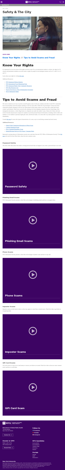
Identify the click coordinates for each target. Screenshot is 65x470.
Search (34, 449)
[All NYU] (63, 2)
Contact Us (7, 435)
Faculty (34, 454)
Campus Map (35, 446)
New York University (9, 461)
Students (6, 8)
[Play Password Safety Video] (32, 168)
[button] (60, 2)
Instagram (37, 434)
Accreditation (35, 444)
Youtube (36, 432)
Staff (33, 456)
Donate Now (7, 447)
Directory (35, 448)
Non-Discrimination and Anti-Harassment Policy (34, 466)
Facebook (37, 430)
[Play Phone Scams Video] (32, 277)
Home (4, 8)
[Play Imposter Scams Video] (32, 333)
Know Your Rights (11, 58)
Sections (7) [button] (5, 5)
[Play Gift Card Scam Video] (32, 390)
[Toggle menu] (1, 2)
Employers (35, 457)
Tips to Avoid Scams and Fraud (39, 58)
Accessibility (35, 443)
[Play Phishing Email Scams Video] (32, 222)
